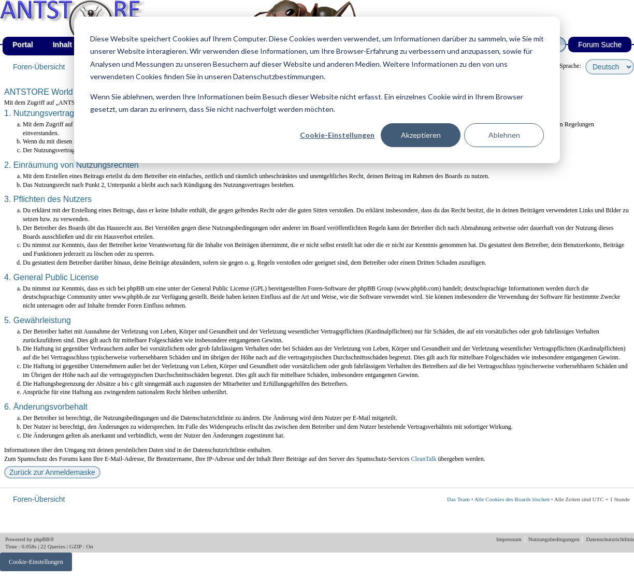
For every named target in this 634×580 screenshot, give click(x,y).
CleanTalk (423, 458)
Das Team (458, 499)
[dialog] (317, 90)
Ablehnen (504, 134)
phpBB (42, 539)
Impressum (509, 539)
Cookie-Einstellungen (337, 134)
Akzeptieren (421, 134)
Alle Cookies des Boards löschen (512, 499)
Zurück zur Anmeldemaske (52, 472)
